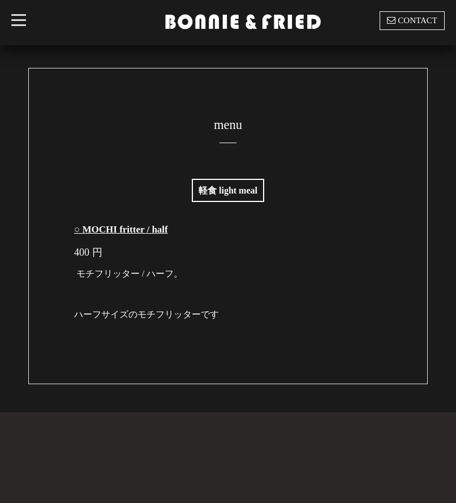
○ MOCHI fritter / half (121, 229)
